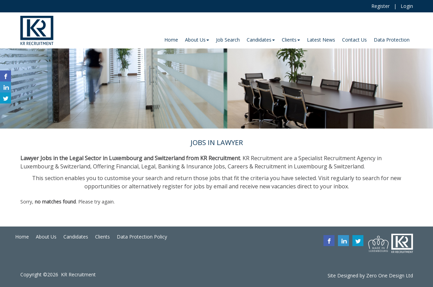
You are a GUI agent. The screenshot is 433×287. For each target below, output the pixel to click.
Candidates (75, 236)
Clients (102, 236)
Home (22, 236)
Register (380, 6)
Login (407, 6)
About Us (46, 236)
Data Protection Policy (142, 236)
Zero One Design (385, 275)
